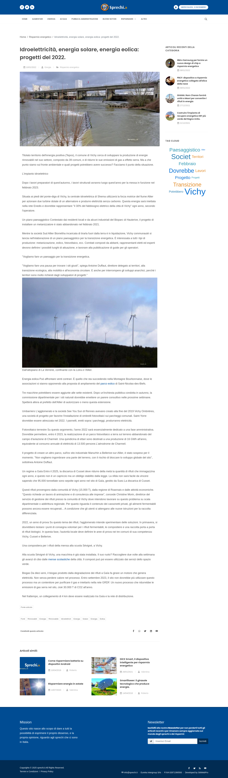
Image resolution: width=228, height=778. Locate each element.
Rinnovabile (53, 619)
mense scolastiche (59, 559)
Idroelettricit (66, 619)
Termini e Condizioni (29, 771)
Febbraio (187, 163)
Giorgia (46, 67)
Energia (43, 619)
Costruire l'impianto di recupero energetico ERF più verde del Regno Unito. (191, 115)
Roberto (71, 670)
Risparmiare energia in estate (65, 683)
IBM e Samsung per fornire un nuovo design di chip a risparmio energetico (192, 63)
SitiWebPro (203, 772)
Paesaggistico (184, 150)
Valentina (143, 672)
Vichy (195, 191)
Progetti (196, 177)
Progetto (182, 177)
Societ (180, 156)
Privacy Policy (47, 771)
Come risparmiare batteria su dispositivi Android (65, 662)
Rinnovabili (32, 619)
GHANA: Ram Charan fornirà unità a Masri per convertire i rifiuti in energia (192, 98)
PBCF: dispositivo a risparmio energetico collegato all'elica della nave (192, 80)
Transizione (187, 185)
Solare (85, 619)
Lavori (200, 170)
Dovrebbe (181, 170)
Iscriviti (202, 741)
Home (23, 37)
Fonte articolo (26, 607)
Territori (197, 157)
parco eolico (107, 383)
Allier (203, 150)
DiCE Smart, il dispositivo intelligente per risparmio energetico (135, 662)
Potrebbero (176, 191)
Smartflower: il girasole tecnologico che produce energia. (134, 684)
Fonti (23, 619)
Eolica (102, 619)
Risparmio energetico (40, 37)
